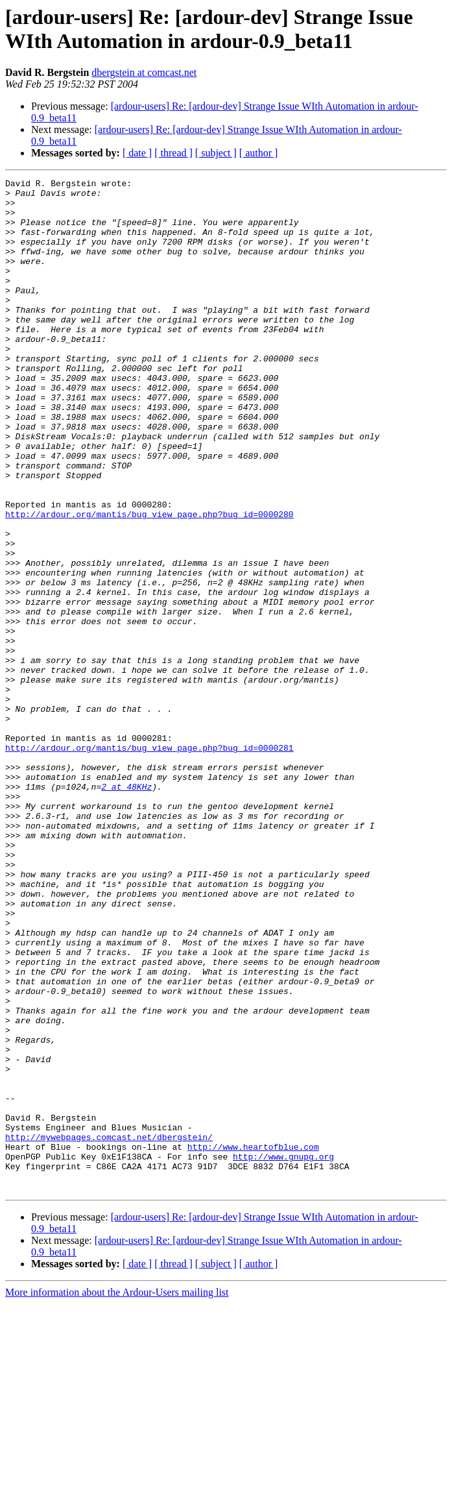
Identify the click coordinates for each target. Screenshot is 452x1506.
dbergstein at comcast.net (143, 72)
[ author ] (258, 152)
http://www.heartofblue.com (253, 1341)
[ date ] (137, 152)
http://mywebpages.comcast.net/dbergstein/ (109, 1329)
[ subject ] (216, 152)
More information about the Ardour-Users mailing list (117, 1494)
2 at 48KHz (126, 909)
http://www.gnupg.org (283, 1353)
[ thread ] (173, 152)
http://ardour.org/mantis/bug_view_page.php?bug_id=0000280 (149, 582)
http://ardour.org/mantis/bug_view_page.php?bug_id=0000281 (149, 862)
